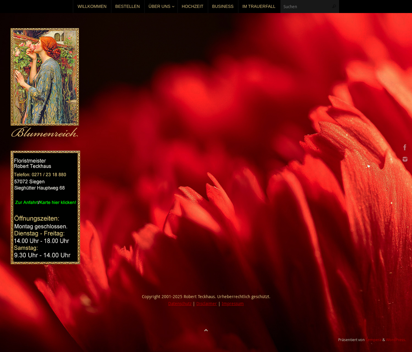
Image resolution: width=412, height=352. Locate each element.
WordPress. (396, 339)
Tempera (373, 339)
